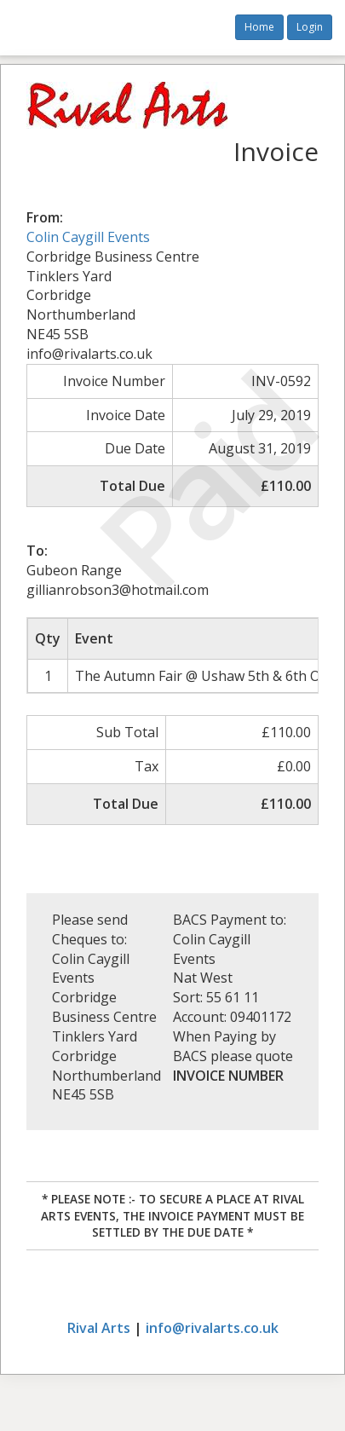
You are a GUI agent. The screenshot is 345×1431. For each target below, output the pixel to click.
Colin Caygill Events (88, 237)
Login (309, 27)
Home (259, 27)
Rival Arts (98, 1327)
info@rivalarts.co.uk (212, 1327)
